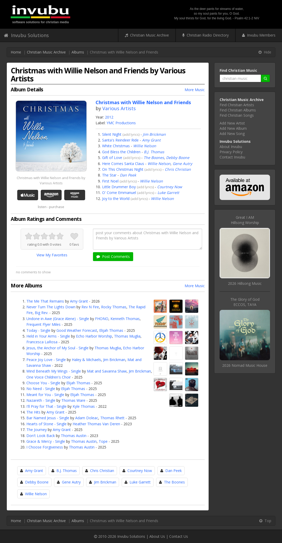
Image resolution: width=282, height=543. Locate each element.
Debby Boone (177, 157)
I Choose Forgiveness (44, 447)
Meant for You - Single (45, 394)
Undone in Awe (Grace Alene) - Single (57, 318)
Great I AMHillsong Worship (245, 220)
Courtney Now (169, 186)
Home (16, 52)
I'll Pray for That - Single (46, 406)
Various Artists (119, 108)
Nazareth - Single (40, 400)
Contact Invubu (232, 157)
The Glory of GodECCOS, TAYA (245, 302)
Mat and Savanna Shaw (107, 371)
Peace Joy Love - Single (46, 359)
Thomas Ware (73, 400)
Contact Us (178, 536)
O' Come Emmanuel (119, 192)
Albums (78, 52)
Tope (103, 441)
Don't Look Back (40, 435)
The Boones (154, 157)
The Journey (36, 429)
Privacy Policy (231, 151)
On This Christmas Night (122, 169)
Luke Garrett (168, 192)
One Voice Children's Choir (48, 377)
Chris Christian (178, 169)
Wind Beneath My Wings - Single (53, 371)
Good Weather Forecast (76, 330)
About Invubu (231, 146)
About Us (157, 536)
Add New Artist (232, 123)
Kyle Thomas (84, 406)
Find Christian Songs (237, 115)
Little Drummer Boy (119, 186)
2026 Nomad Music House (244, 365)
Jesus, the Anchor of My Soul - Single (57, 347)
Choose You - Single (43, 382)
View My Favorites (52, 254)
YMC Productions (121, 122)
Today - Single (38, 330)
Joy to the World (116, 198)
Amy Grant (151, 140)
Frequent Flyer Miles (43, 324)
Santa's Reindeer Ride (120, 140)
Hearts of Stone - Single (46, 423)
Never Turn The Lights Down (50, 306)
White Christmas (116, 145)
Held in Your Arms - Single (48, 336)
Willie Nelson (144, 145)
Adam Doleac (86, 417)
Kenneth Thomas (125, 318)
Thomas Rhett (112, 417)
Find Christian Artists (237, 104)
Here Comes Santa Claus (123, 163)
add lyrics (131, 134)
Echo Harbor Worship (94, 336)
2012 (109, 117)
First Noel (110, 181)
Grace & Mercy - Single (45, 441)
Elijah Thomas (111, 330)
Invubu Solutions (26, 35)
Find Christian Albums (238, 110)
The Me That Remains (45, 301)
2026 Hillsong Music (245, 283)
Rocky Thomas (113, 306)
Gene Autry (182, 163)
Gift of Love (112, 157)
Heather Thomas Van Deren (96, 423)
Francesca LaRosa (41, 341)
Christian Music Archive (147, 35)
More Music (195, 89)
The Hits (33, 412)
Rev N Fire (90, 306)
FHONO (101, 318)
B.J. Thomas (154, 151)
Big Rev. (41, 312)
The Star (109, 175)
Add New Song (232, 133)
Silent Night (111, 134)
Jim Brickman (154, 134)
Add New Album (233, 128)
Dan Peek (128, 175)
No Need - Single (40, 388)
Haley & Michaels (86, 359)
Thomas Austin (73, 435)
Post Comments (113, 256)
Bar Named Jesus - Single (47, 417)
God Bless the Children (121, 151)
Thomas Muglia (127, 336)
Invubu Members (258, 35)
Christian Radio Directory (205, 35)
